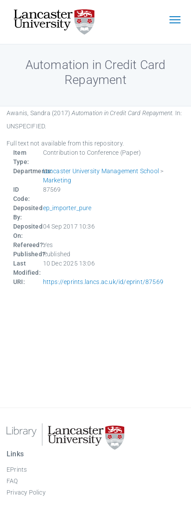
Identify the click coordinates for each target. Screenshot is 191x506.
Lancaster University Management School (101, 171)
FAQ (12, 480)
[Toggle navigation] (174, 20)
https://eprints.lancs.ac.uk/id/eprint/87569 (103, 281)
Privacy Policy (26, 492)
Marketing (57, 180)
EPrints (17, 469)
